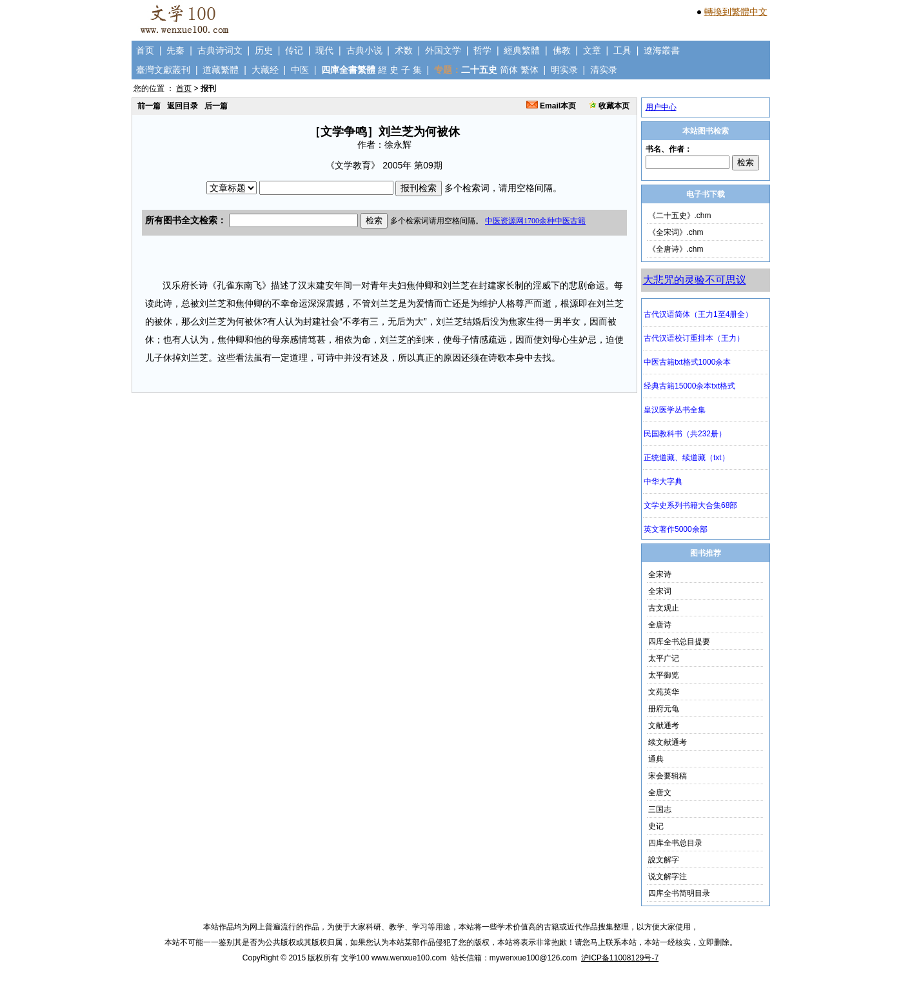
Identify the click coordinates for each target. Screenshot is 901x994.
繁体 (529, 70)
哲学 (482, 50)
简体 (509, 70)
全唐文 (659, 792)
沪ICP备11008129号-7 (619, 957)
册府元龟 (663, 708)
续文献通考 (667, 742)
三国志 (659, 809)
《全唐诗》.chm (676, 249)
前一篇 (149, 105)
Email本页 (551, 105)
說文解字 (663, 859)
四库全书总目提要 (679, 641)
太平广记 (663, 658)
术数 (404, 50)
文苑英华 (663, 691)
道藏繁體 (221, 70)
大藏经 (265, 70)
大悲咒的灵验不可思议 (694, 279)
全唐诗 (659, 624)
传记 (294, 50)
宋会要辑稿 (667, 775)
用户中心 (661, 107)
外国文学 (443, 50)
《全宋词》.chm (676, 232)
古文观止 (663, 608)
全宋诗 (659, 574)
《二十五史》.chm (679, 215)
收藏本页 (609, 105)
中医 (300, 70)
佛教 (562, 50)
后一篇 (216, 105)
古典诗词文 (220, 50)
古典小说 (364, 50)
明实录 (564, 70)
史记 (656, 826)
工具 (622, 50)
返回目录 (182, 105)
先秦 (175, 50)
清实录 (603, 70)
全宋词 (659, 591)
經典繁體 (522, 50)
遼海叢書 (662, 50)
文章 (592, 50)
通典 (656, 759)
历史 (264, 50)
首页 (145, 50)
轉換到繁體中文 (735, 11)
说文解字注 (667, 876)
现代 (324, 50)
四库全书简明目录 (679, 893)
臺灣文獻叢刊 (163, 70)
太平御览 (663, 675)
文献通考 (663, 725)
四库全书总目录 (675, 842)
